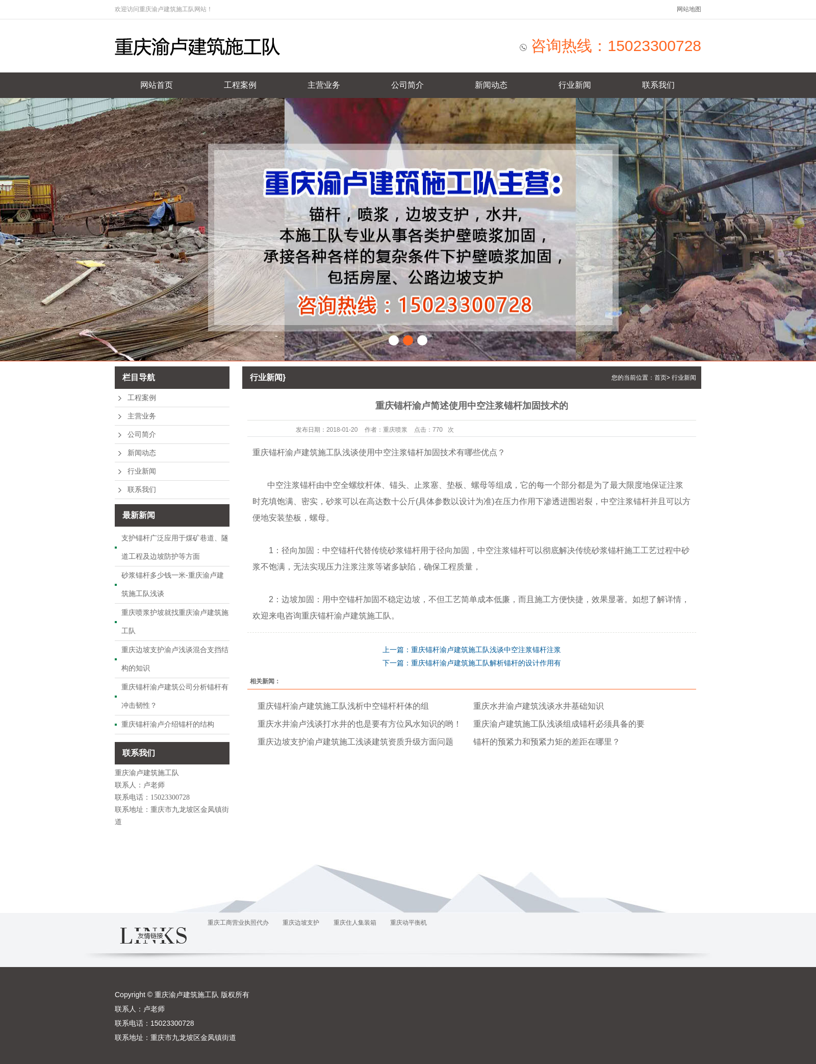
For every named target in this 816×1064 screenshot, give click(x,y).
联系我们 (658, 85)
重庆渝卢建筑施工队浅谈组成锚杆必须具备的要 (559, 724)
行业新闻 (574, 85)
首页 (660, 377)
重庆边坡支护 (301, 922)
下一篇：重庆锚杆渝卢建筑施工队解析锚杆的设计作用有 (471, 663)
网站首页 (156, 85)
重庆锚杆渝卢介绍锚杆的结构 (167, 724)
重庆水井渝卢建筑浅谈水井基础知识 (538, 706)
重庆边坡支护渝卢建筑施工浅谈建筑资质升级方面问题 (355, 741)
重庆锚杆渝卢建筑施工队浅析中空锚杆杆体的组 (343, 706)
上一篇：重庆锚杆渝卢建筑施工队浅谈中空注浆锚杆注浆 (471, 650)
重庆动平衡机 (408, 922)
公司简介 (407, 85)
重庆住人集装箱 (355, 922)
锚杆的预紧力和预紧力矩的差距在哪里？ (546, 741)
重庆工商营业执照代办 (238, 922)
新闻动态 (491, 85)
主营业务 (324, 85)
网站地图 (689, 9)
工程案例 (240, 85)
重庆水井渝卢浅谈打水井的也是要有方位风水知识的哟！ (360, 724)
